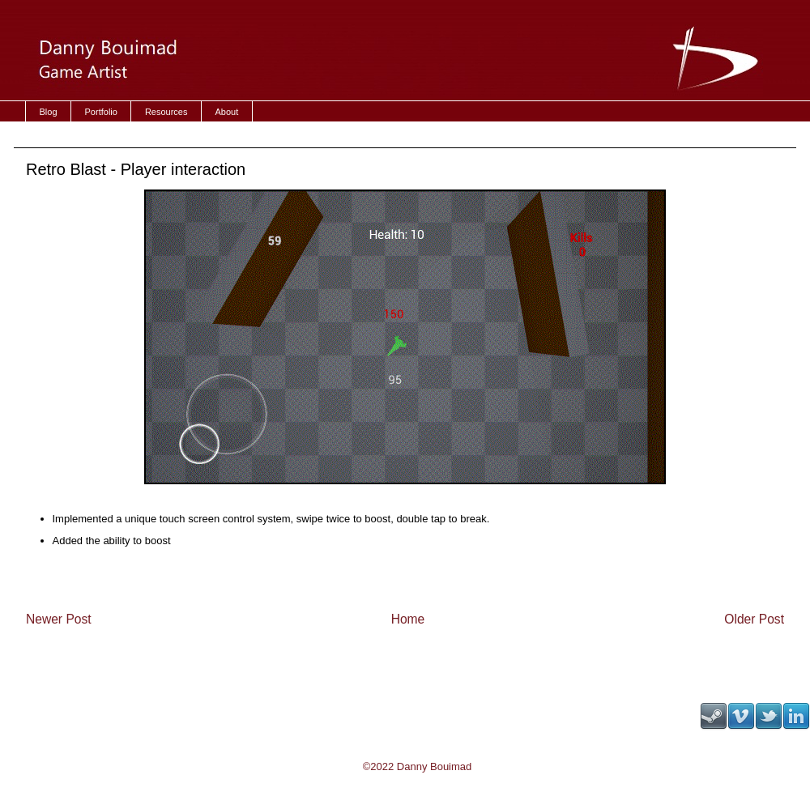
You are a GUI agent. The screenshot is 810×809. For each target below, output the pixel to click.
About (226, 112)
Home (408, 619)
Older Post (754, 619)
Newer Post (59, 619)
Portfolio (101, 112)
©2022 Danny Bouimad (417, 766)
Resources (166, 112)
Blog (49, 112)
